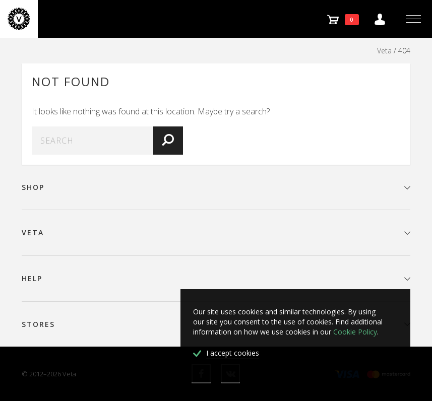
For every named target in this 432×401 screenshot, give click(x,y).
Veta (384, 50)
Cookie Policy (355, 332)
